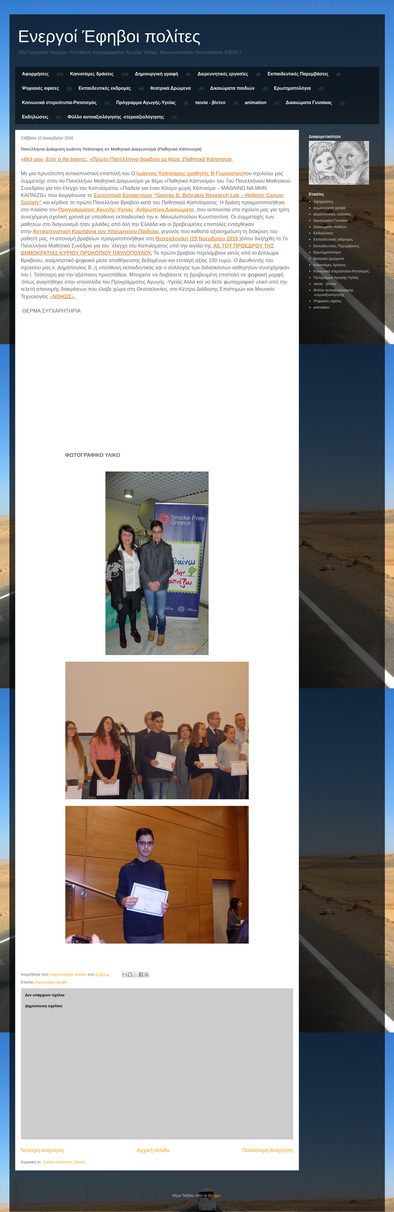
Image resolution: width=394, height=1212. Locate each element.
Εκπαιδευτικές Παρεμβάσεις (298, 73)
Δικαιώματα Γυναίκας (309, 102)
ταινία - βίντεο (210, 102)
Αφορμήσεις (35, 73)
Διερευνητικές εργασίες (222, 73)
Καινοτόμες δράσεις (92, 73)
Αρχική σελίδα (153, 1150)
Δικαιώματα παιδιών (232, 88)
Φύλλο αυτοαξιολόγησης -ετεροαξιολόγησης (116, 116)
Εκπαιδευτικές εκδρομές (105, 88)
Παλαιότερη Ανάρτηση (267, 1150)
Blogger (214, 1195)
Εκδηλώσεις (35, 116)
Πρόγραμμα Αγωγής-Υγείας (146, 102)
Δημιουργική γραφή (156, 73)
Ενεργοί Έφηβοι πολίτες (109, 36)
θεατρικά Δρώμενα (170, 88)
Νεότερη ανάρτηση (42, 1150)
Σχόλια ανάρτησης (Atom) (64, 1162)
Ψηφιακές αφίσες (40, 88)
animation (255, 102)
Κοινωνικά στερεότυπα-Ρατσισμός (59, 102)
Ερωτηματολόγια (292, 88)
